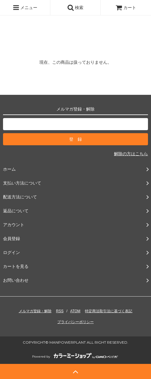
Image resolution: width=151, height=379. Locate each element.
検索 (75, 7)
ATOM (75, 311)
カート (126, 7)
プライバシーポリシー (75, 322)
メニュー (25, 7)
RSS (60, 311)
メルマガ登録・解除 (35, 311)
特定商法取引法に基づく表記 (108, 311)
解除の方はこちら (131, 153)
